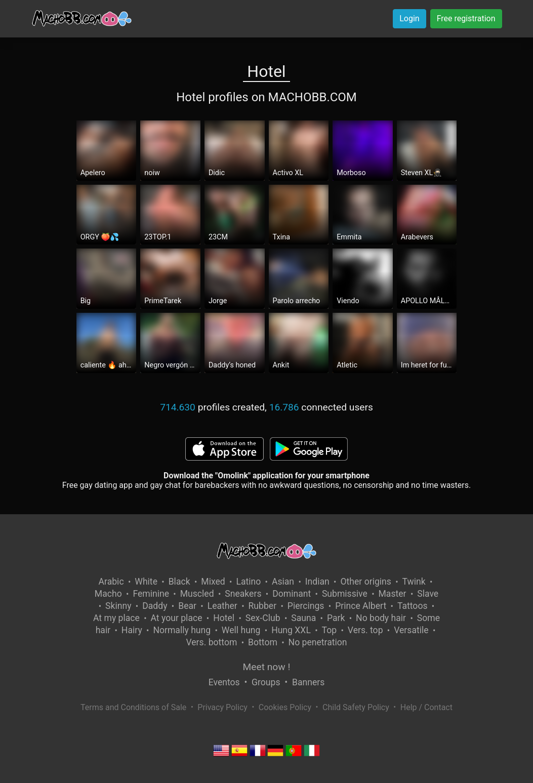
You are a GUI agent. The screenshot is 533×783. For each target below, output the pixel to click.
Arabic (111, 581)
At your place (176, 618)
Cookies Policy (285, 707)
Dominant (291, 594)
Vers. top (365, 630)
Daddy (154, 606)
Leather (222, 606)
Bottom (262, 642)
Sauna (303, 618)
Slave (427, 594)
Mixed (213, 581)
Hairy (131, 630)
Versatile (411, 630)
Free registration (466, 18)
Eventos (224, 682)
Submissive (344, 594)
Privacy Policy (222, 707)
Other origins (365, 581)
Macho (108, 594)
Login (409, 18)
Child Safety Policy (355, 707)
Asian (283, 581)
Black (179, 581)
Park (336, 618)
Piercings (306, 606)
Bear (187, 606)
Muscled (197, 594)
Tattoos (412, 606)
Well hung (241, 630)
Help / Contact (426, 707)
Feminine (151, 594)
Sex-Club (262, 618)
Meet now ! (267, 667)
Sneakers (243, 594)
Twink (414, 581)
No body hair (381, 618)
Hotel (223, 618)
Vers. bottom (211, 642)
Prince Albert (360, 606)
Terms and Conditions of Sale (133, 707)
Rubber (263, 606)
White (146, 581)
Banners (308, 682)
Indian (317, 581)
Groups (266, 682)
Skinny (118, 606)
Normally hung (182, 630)
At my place (116, 618)
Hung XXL (291, 630)
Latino (248, 581)
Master (392, 594)
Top (329, 630)
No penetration (318, 642)
